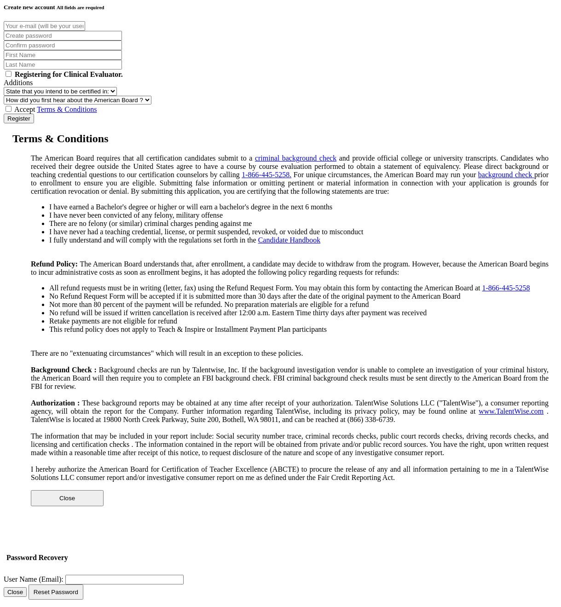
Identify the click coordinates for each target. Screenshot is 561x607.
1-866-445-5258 (506, 288)
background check (506, 175)
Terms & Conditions (67, 109)
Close (67, 498)
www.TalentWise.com (511, 411)
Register (18, 118)
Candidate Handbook (289, 240)
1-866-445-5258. (266, 175)
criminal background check (295, 158)
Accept (51, 109)
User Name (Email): (34, 579)
